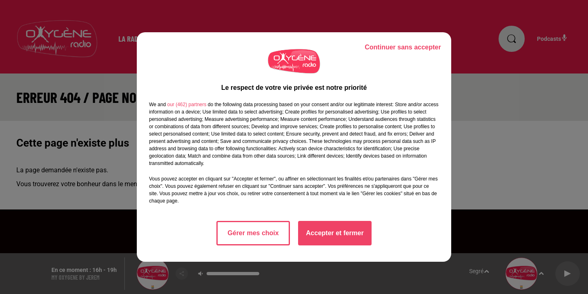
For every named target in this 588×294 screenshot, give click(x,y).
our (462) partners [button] (186, 104)
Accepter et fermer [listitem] (334, 232)
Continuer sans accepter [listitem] (403, 47)
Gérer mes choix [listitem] (252, 232)
